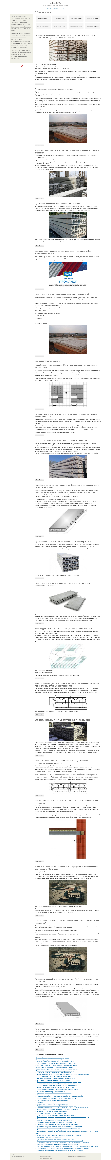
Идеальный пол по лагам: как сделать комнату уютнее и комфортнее (56, 1115)
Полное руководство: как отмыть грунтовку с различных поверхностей (57, 1085)
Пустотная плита (59, 18)
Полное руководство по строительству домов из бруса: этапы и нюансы (56, 1063)
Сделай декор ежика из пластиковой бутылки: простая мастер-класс (20, 56)
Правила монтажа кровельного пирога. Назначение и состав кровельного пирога (60, 1150)
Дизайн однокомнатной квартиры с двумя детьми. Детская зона (55, 1130)
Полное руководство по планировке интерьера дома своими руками (56, 1098)
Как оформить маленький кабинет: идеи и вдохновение (52, 1100)
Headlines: (40, 1102)
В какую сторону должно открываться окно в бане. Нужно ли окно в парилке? (59, 1135)
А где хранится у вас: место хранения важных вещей (52, 1111)
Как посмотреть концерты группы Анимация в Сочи (51, 1113)
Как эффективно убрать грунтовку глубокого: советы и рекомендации (56, 1083)
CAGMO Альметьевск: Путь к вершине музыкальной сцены (54, 1076)
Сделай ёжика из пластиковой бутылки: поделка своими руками (54, 1067)
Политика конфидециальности (45, 1156)
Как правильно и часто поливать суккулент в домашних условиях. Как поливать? (60, 1141)
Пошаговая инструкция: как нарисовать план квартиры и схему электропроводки (60, 1095)
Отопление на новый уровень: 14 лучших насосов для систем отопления (57, 1124)
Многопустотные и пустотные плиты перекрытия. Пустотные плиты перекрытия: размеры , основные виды (62, 762)
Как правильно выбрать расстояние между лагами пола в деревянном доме (58, 1128)
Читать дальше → (39, 83)
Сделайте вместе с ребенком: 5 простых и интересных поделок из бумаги (57, 1069)
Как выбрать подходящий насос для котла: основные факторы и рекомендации (59, 1126)
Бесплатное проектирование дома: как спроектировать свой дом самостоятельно (60, 1096)
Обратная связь (71, 1154)
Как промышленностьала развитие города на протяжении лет (53, 1072)
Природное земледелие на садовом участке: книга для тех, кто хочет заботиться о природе (63, 1117)
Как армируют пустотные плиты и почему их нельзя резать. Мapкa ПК (63, 628)
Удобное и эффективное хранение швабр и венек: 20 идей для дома (56, 1106)
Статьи (61, 8)
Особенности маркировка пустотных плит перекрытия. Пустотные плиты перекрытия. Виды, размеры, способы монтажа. (65, 36)
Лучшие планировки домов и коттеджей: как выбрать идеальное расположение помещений (63, 1074)
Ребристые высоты (92, 18)
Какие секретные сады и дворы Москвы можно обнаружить (53, 1080)
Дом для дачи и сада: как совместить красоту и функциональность (56, 1078)
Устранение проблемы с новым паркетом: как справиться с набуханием (57, 1144)
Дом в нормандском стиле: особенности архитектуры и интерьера (55, 1071)
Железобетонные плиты (76, 18)
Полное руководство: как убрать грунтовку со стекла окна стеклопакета (57, 1089)
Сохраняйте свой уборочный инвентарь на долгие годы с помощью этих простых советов (62, 1107)
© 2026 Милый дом (15, 1154)
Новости (55, 8)
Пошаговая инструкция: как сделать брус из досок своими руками (55, 1061)
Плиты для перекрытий (92, 26)
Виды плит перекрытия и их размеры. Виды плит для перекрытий (62, 294)
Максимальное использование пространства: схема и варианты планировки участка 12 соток (63, 1142)
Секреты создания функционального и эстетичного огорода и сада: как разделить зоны (21, 41)
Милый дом (55, 3)
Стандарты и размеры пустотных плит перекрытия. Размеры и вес (62, 720)
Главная (48, 8)
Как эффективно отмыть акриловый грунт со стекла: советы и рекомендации (59, 1082)
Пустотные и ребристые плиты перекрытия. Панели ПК (58, 204)
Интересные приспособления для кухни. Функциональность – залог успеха (21, 28)
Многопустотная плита (43, 26)
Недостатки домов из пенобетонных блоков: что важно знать (54, 1093)
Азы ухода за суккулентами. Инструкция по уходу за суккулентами (56, 1139)
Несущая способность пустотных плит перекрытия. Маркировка (61, 440)
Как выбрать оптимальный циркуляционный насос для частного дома (56, 1122)
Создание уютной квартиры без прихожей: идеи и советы (53, 1104)
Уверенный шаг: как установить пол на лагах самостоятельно (54, 1120)
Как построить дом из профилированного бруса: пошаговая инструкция (56, 1065)
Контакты (41, 1154)
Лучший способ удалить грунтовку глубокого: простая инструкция (55, 1087)
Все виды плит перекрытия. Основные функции (54, 89)
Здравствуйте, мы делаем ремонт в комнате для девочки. (52, 1058)
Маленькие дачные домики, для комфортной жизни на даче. (53, 1059)
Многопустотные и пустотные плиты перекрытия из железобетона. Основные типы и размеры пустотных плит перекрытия (67, 684)
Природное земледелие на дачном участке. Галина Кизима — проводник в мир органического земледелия (67, 1146)
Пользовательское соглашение (49, 1154)
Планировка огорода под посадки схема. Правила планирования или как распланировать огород (21, 35)
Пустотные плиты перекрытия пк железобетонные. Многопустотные (63, 541)
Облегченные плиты (59, 26)
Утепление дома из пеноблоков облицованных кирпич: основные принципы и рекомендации (63, 1148)
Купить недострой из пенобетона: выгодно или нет (51, 1091)
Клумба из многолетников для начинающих (49, 1137)
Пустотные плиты (43, 18)
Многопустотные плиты (76, 26)
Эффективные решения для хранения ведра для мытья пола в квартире (57, 1109)
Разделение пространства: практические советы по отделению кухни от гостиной (60, 1118)
